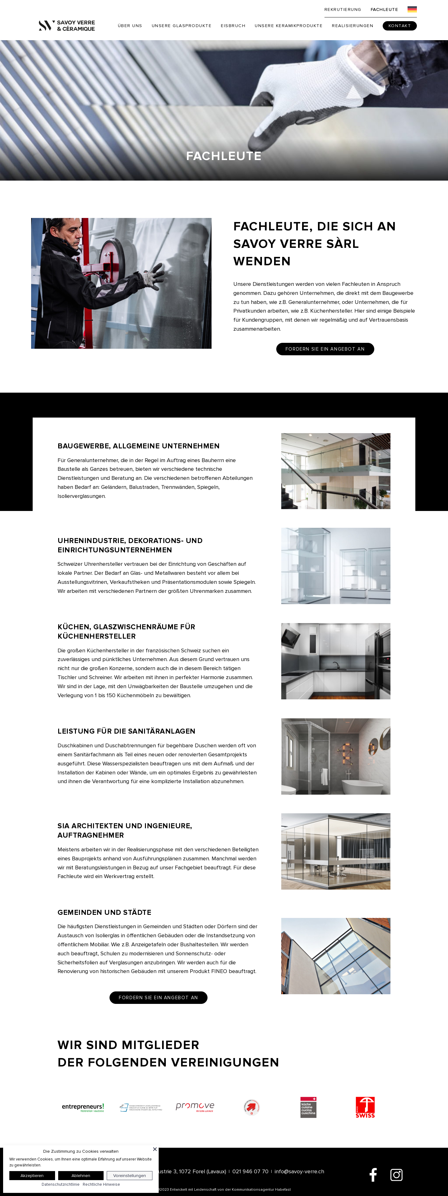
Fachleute (385, 9)
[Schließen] (155, 1149)
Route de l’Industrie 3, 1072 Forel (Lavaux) (175, 1171)
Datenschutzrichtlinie (61, 1184)
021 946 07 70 (250, 1171)
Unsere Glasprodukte (182, 25)
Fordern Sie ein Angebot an (325, 349)
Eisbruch (233, 25)
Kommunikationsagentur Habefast (261, 1189)
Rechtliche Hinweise (101, 1184)
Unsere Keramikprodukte (289, 25)
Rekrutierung (343, 9)
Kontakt (400, 25)
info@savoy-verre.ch (299, 1171)
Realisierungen (352, 25)
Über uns (130, 25)
